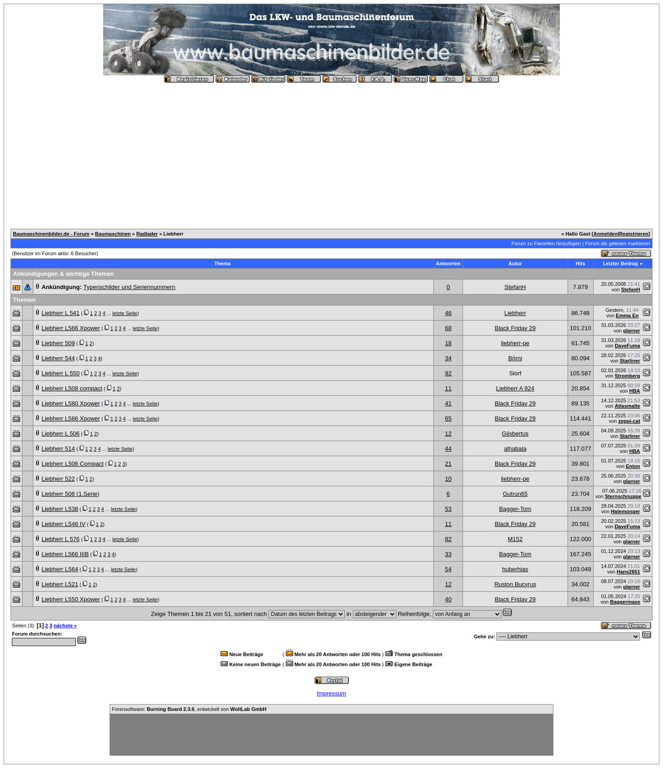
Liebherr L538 (60, 508)
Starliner (630, 360)
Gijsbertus (515, 433)
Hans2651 (628, 571)
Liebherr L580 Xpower (71, 403)
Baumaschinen (113, 234)
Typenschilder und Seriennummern (129, 287)
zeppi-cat (629, 421)
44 (448, 448)
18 (448, 343)
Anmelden (606, 234)
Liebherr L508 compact (72, 388)
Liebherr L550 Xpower (71, 599)
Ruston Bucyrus (515, 584)
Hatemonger (625, 511)
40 (448, 599)
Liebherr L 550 (60, 373)
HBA (634, 391)
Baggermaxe (625, 602)
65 (448, 418)
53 (448, 508)
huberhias (515, 569)
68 (448, 328)
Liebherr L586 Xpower (71, 418)
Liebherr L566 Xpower (71, 328)
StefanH (515, 287)
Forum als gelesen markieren (617, 243)
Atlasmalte (627, 406)
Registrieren (633, 234)
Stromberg (627, 376)
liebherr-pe (515, 343)
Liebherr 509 (58, 343)
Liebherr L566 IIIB (65, 554)
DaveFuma (627, 345)
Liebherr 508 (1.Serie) (70, 493)
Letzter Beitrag (620, 263)
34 (448, 358)
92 (448, 373)
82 (448, 539)
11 (448, 388)
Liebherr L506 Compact (73, 463)
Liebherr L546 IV (63, 524)
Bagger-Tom (515, 508)
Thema (222, 263)
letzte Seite (124, 313)
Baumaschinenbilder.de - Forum (51, 234)
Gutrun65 (515, 493)
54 (448, 569)
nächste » (65, 625)
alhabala (515, 448)
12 (448, 433)
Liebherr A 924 (515, 388)
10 (448, 478)
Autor (515, 263)
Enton (633, 466)
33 (448, 554)
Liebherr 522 (58, 478)
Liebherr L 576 (60, 539)
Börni (515, 358)
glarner (631, 330)
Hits (580, 263)
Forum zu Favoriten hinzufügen (546, 243)
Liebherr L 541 (60, 313)
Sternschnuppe (623, 496)
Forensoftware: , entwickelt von (189, 709)
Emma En (627, 315)
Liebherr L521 (60, 584)
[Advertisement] (331, 152)
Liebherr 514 (58, 448)
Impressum (331, 693)
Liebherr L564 (60, 569)
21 (448, 463)
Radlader (147, 234)
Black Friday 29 (515, 328)
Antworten (448, 263)
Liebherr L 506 (60, 433)
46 (448, 313)
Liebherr (515, 313)
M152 (515, 539)
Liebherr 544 (58, 358)
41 (448, 403)
